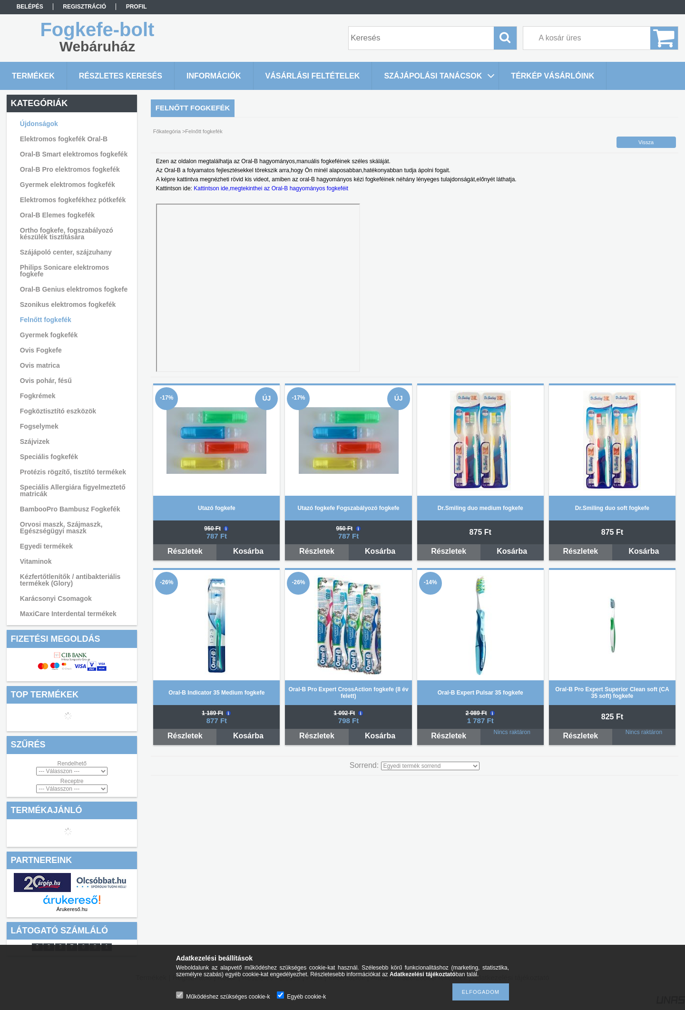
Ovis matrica (40, 365)
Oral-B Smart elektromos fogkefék (73, 154)
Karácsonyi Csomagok (56, 598)
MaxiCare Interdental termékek (68, 614)
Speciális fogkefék (49, 457)
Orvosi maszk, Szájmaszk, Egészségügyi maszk (61, 527)
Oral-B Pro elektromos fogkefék (70, 169)
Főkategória (167, 131)
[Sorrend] (430, 766)
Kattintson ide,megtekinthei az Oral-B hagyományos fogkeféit (271, 188)
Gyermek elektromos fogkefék (67, 184)
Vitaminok (36, 561)
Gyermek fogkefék (49, 335)
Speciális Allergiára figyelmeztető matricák (73, 490)
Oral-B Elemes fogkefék (57, 215)
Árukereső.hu (71, 909)
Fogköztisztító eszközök (58, 411)
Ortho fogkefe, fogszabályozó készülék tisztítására (66, 233)
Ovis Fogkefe (41, 350)
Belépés (30, 6)
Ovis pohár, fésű (46, 380)
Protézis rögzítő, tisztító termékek (73, 472)
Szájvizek (34, 441)
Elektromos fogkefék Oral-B (64, 139)
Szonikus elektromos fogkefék (68, 304)
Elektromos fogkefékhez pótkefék (73, 200)
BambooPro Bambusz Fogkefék (70, 509)
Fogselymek (39, 426)
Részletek (185, 551)
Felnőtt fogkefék (45, 320)
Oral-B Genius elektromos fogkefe (73, 289)
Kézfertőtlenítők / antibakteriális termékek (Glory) (70, 580)
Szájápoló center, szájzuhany (66, 252)
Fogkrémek (38, 396)
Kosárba (248, 551)
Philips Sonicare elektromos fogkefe (64, 271)
